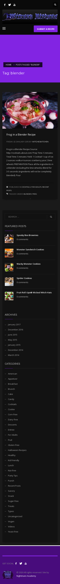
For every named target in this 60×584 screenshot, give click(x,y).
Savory (11, 490)
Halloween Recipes (17, 450)
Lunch (11, 465)
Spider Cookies (24, 278)
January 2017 (14, 324)
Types (11, 511)
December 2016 (15, 329)
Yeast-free (13, 531)
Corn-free (12, 414)
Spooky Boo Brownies (27, 235)
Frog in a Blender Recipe (21, 134)
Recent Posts (14, 485)
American (12, 373)
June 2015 (12, 334)
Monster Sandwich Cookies (30, 249)
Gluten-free (13, 445)
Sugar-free (13, 501)
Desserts (12, 424)
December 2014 (15, 350)
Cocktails (26, 187)
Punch (11, 480)
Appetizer (12, 378)
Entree (11, 429)
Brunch (11, 389)
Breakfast (13, 383)
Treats (11, 506)
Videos (11, 526)
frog (34, 194)
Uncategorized (15, 516)
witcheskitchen (40, 142)
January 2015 (14, 344)
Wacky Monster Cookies (28, 263)
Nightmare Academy (26, 575)
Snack (11, 496)
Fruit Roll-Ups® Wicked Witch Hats (34, 292)
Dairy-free (13, 419)
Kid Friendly (13, 460)
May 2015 (12, 339)
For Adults (36, 187)
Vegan (11, 521)
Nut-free (12, 470)
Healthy (12, 455)
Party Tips (13, 475)
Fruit (10, 439)
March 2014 (13, 355)
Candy (11, 399)
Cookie (11, 409)
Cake (10, 394)
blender (28, 194)
